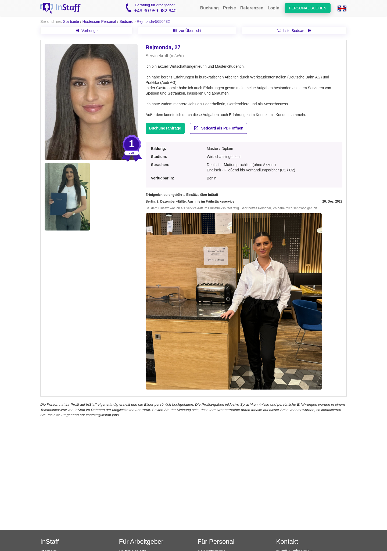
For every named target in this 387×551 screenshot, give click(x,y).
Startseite (71, 21)
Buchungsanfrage (165, 128)
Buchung (209, 8)
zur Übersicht (187, 30)
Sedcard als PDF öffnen (218, 128)
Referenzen (251, 8)
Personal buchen (307, 8)
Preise (229, 8)
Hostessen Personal (99, 21)
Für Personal (216, 541)
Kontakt (287, 541)
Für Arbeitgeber (141, 541)
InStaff (49, 541)
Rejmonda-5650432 (153, 21)
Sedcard (126, 21)
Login (274, 8)
